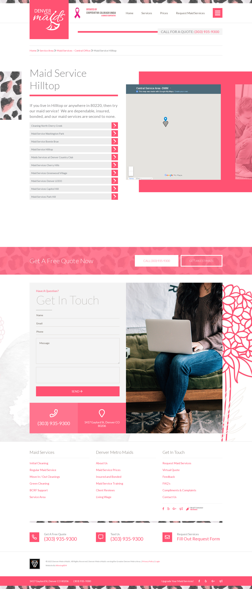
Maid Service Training (109, 483)
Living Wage (103, 497)
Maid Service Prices (108, 470)
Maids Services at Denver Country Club (52, 157)
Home (129, 13)
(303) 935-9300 (206, 31)
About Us (102, 463)
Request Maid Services (190, 13)
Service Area (47, 50)
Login (157, 561)
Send (78, 391)
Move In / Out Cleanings (45, 476)
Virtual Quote (171, 470)
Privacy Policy (148, 561)
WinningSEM (61, 565)
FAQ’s (166, 483)
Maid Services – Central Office (73, 50)
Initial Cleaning (39, 463)
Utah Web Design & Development (35, 564)
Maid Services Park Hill (43, 196)
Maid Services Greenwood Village (49, 173)
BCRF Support (39, 490)
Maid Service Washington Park (47, 133)
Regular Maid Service (43, 470)
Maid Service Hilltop (42, 149)
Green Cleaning (39, 483)
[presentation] (62, 375)
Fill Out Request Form (198, 538)
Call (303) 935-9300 (155, 261)
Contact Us (169, 497)
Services (146, 13)
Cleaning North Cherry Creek (46, 125)
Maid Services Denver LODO (46, 180)
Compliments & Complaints (179, 490)
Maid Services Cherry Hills (45, 165)
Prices (164, 13)
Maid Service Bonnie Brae (45, 141)
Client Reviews (105, 490)
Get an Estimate (201, 261)
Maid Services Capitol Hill (45, 188)
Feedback (168, 476)
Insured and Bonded (108, 476)
